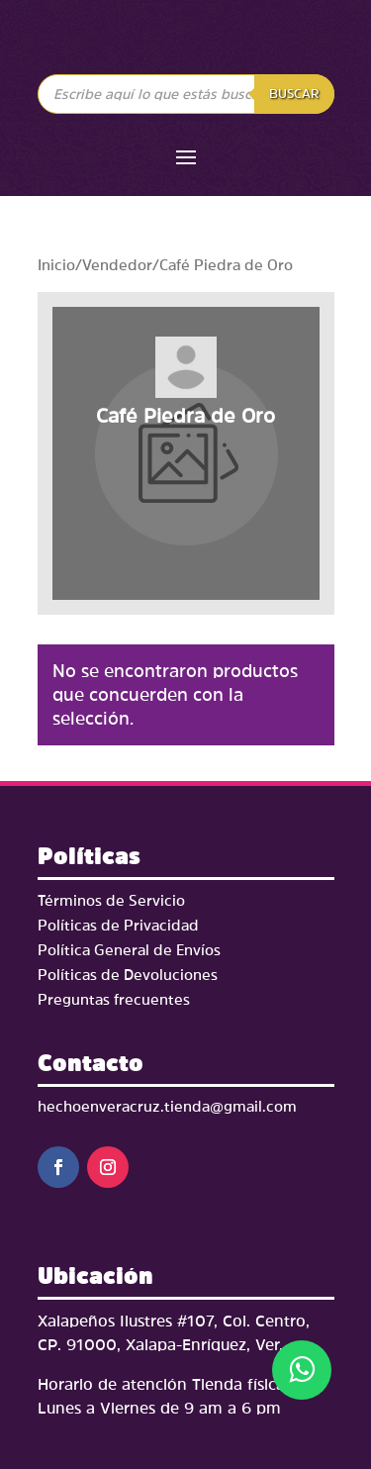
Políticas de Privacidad (118, 925)
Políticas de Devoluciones (128, 974)
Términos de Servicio (111, 900)
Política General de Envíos (129, 949)
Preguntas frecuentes (114, 999)
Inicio (56, 264)
